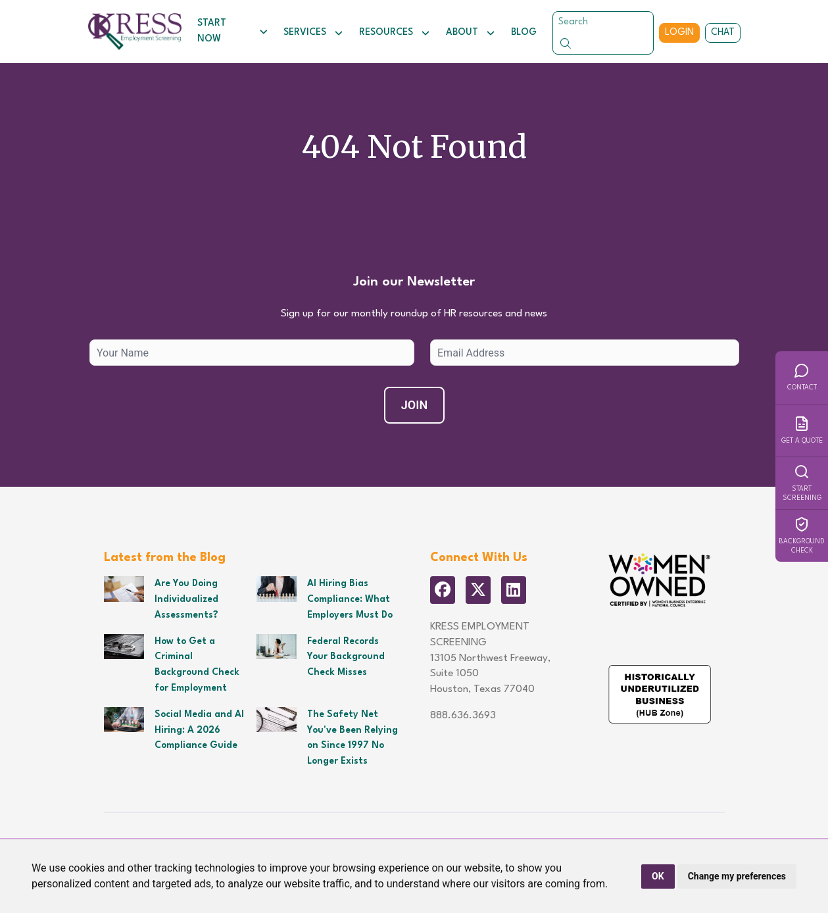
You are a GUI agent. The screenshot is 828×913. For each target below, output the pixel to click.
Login (679, 32)
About (470, 33)
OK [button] (658, 876)
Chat (723, 32)
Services (313, 33)
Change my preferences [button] (737, 876)
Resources (394, 33)
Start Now (232, 30)
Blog (524, 32)
